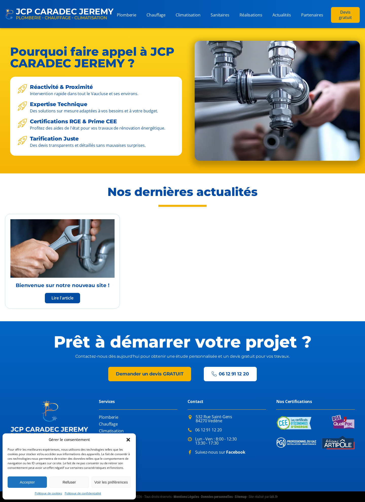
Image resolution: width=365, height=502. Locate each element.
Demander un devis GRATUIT (150, 374)
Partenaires (312, 15)
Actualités (281, 15)
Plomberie (126, 15)
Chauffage (156, 15)
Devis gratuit (345, 14)
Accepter (27, 482)
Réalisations (251, 15)
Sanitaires (220, 15)
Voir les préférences (111, 482)
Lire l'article (62, 298)
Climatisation (188, 15)
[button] (128, 439)
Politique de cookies (48, 493)
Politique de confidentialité (83, 493)
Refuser (69, 482)
